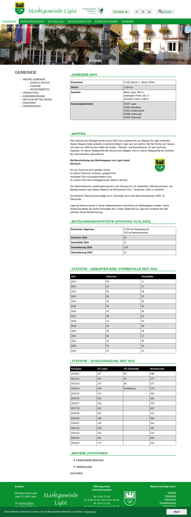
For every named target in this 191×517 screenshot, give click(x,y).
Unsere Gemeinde (33, 79)
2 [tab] (93, 61)
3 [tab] (96, 61)
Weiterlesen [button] (90, 511)
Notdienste (170, 496)
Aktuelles (56, 21)
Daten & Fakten (40, 83)
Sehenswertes (39, 89)
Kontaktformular (168, 503)
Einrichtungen (106, 21)
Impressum (170, 499)
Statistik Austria (84, 466)
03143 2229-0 (26, 503)
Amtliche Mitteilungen (37, 99)
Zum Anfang (76, 473)
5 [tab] (102, 61)
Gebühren (29, 103)
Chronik (35, 86)
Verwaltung (30, 93)
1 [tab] (90, 61)
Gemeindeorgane (33, 96)
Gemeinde (9, 21)
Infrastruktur (79, 21)
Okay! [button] (177, 512)
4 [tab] (99, 61)
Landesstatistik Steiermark (90, 460)
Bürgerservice (32, 21)
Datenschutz (169, 506)
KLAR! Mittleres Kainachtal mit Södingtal (34, 27)
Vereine (127, 21)
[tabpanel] (95, 44)
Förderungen (31, 106)
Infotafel (172, 493)
